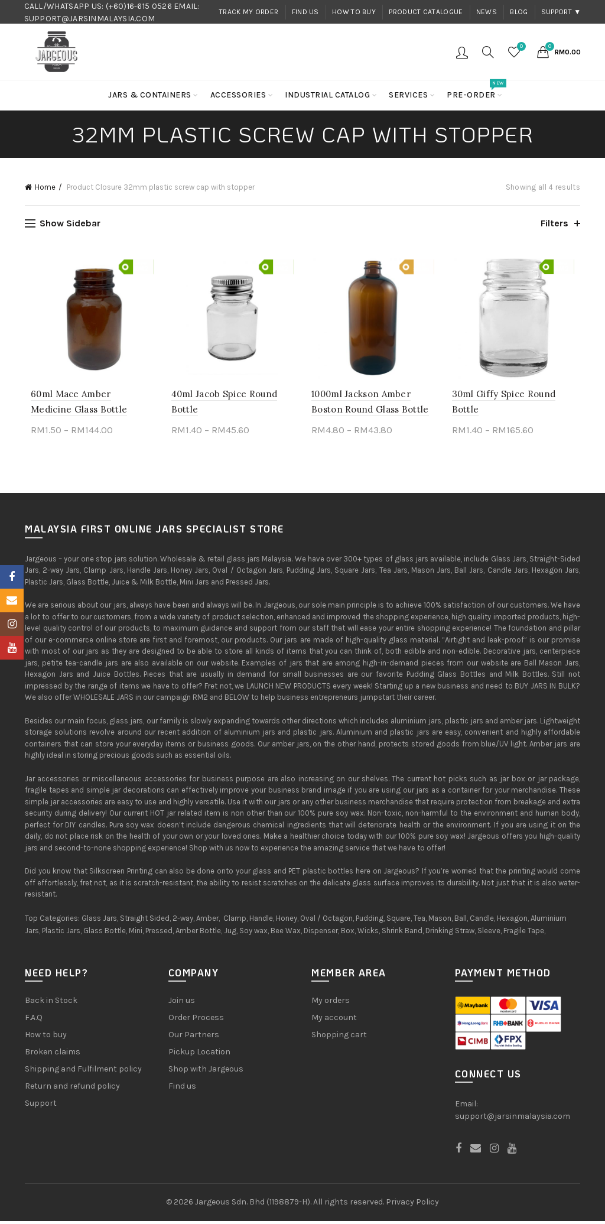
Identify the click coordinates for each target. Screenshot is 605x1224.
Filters (554, 223)
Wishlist (520, 47)
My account (334, 1020)
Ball (460, 921)
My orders (330, 1003)
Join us (181, 1003)
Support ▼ (561, 12)
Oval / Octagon (326, 921)
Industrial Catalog (327, 95)
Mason (439, 921)
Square (398, 921)
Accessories (238, 95)
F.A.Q (34, 1020)
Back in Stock (51, 1003)
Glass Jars (99, 921)
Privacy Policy (412, 1205)
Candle (482, 921)
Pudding (369, 921)
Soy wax (253, 933)
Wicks (368, 933)
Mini (135, 933)
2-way (183, 921)
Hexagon (512, 921)
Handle (261, 921)
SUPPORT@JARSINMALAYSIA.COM (89, 19)
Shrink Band (402, 933)
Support (41, 1106)
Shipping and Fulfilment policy (83, 1072)
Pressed (159, 933)
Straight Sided (145, 921)
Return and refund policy (72, 1089)
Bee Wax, (286, 933)
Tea (419, 921)
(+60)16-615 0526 (139, 6)
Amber (207, 921)
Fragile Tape (523, 933)
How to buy (354, 12)
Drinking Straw (449, 933)
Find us (305, 12)
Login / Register (462, 52)
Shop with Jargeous (205, 1072)
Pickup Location (199, 1055)
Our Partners (193, 1038)
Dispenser (321, 933)
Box (347, 933)
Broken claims (52, 1055)
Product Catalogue (426, 12)
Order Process (196, 1020)
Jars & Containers (149, 95)
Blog (519, 12)
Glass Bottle (104, 933)
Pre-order (475, 90)
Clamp (234, 921)
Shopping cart (339, 1038)
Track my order (248, 12)
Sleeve (488, 933)
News (486, 12)
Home (45, 187)
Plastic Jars (61, 933)
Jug (230, 933)
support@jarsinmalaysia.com (512, 1119)
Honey (286, 921)
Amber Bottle (198, 933)
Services (408, 95)
